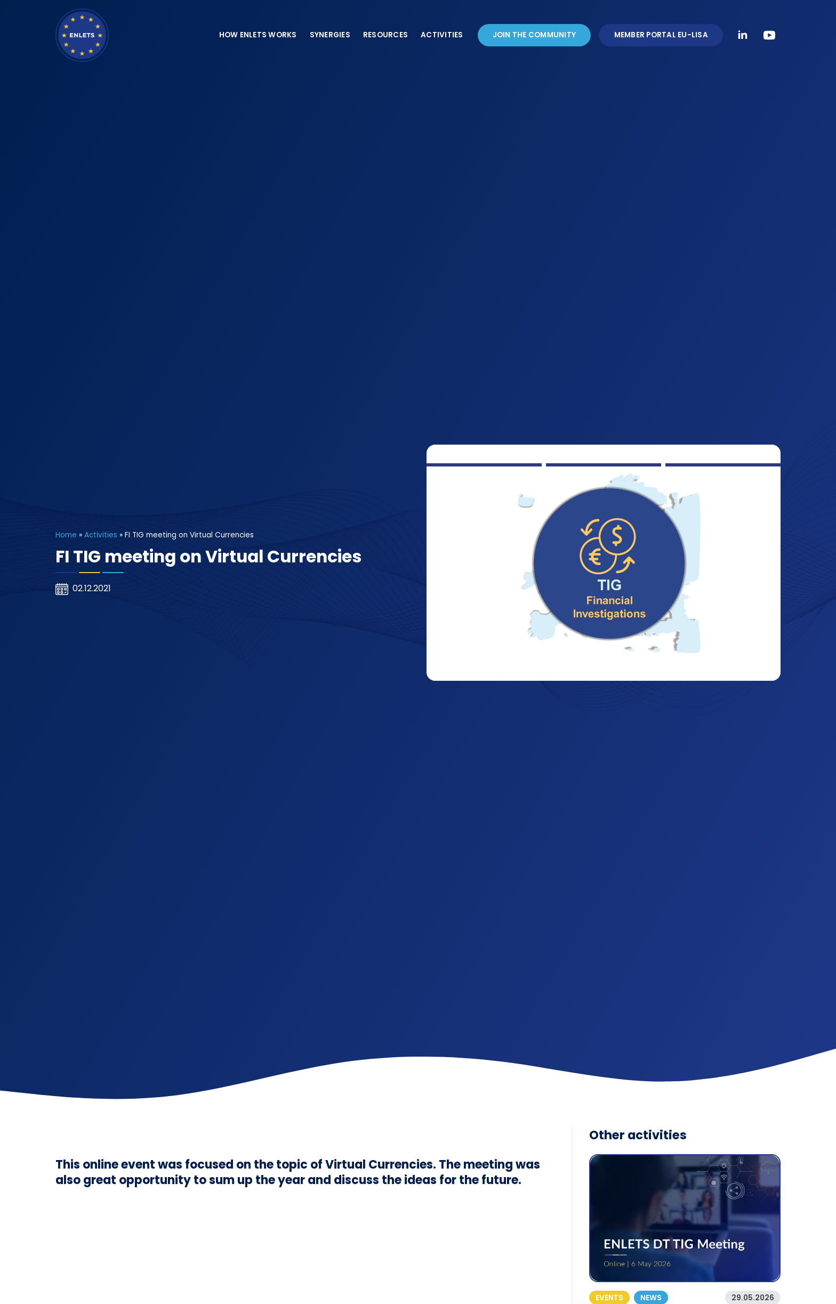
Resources (385, 35)
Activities (442, 35)
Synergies (330, 35)
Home (66, 535)
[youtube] (769, 35)
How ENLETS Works (258, 35)
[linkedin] (743, 35)
